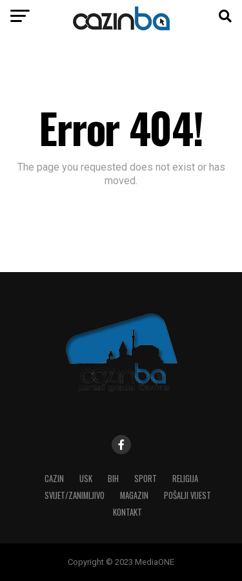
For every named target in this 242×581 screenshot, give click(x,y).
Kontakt (127, 512)
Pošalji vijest (187, 495)
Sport (145, 478)
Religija (185, 478)
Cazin (54, 478)
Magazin (134, 495)
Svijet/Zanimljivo (75, 495)
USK (85, 478)
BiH (113, 478)
